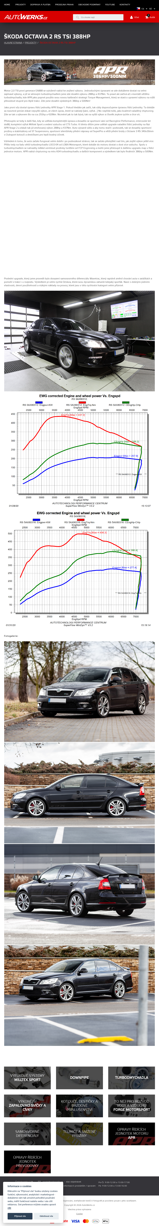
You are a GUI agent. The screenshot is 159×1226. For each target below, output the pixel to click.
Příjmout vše (20, 1216)
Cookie (79, 1214)
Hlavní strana (13, 43)
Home (7, 5)
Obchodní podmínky (89, 5)
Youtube (110, 5)
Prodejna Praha (64, 5)
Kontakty (125, 5)
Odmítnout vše (46, 1216)
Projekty (20, 5)
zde (9, 1208)
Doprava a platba (40, 5)
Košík (150, 17)
